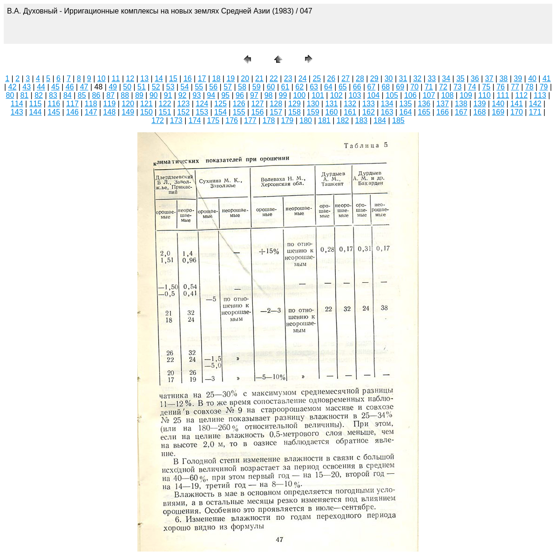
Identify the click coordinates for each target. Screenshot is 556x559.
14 (159, 78)
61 (285, 87)
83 (53, 95)
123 (183, 104)
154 (220, 112)
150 (146, 112)
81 (24, 95)
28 (360, 78)
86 (96, 95)
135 (406, 104)
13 (144, 78)
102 (336, 95)
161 (350, 112)
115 (35, 104)
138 (461, 104)
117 (72, 104)
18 (216, 78)
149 (128, 112)
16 (187, 78)
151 (165, 112)
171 (535, 112)
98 (268, 95)
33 (431, 78)
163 (387, 112)
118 (91, 104)
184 (379, 120)
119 (109, 104)
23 (288, 78)
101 (318, 95)
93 (197, 95)
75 (486, 87)
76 (500, 87)
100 (299, 95)
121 (146, 104)
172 (157, 120)
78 (529, 87)
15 (173, 78)
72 (443, 87)
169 (498, 112)
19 (230, 78)
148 (109, 112)
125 (220, 104)
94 (211, 95)
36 (475, 78)
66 (357, 87)
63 (314, 87)
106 (410, 95)
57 (228, 87)
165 (424, 112)
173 (176, 120)
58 (242, 87)
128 (276, 104)
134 (387, 104)
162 (368, 112)
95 (225, 95)
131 (331, 104)
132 (350, 104)
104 (373, 95)
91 (168, 95)
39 (518, 78)
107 (429, 95)
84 (67, 95)
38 (503, 78)
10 (101, 78)
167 (461, 112)
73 (458, 87)
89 (139, 95)
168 (480, 112)
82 (38, 95)
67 (371, 87)
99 (283, 95)
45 (55, 87)
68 (385, 87)
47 (84, 87)
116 (53, 104)
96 (240, 95)
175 (213, 120)
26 (331, 78)
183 (361, 120)
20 (245, 78)
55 (199, 87)
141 (516, 104)
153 (202, 112)
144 (35, 112)
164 (406, 112)
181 (324, 120)
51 (141, 87)
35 (460, 78)
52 (156, 87)
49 (112, 87)
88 (125, 95)
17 (202, 78)
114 (17, 104)
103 (355, 95)
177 (250, 120)
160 (331, 112)
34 (446, 78)
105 (392, 95)
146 (72, 112)
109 (466, 95)
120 (128, 104)
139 (480, 104)
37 (489, 78)
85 (82, 95)
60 (271, 87)
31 (403, 78)
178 (269, 120)
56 (213, 87)
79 (544, 87)
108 (447, 95)
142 (535, 104)
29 (374, 78)
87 (110, 95)
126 (239, 104)
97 (254, 95)
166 (442, 112)
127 (257, 104)
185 (398, 120)
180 (305, 120)
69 (400, 87)
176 (231, 120)
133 (368, 104)
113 (540, 95)
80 (10, 95)
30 (389, 78)
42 (12, 87)
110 (484, 95)
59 (256, 87)
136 (424, 104)
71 (429, 87)
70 (414, 87)
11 (116, 78)
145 (53, 112)
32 (417, 78)
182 (343, 120)
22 (274, 78)
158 (294, 112)
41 (546, 78)
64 (328, 87)
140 (498, 104)
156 (257, 112)
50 (127, 87)
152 (183, 112)
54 (185, 87)
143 (17, 112)
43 (26, 87)
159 (313, 112)
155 (239, 112)
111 (503, 95)
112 (521, 95)
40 (532, 78)
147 (91, 112)
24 (302, 78)
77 (515, 87)
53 (170, 87)
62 (299, 87)
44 (41, 87)
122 (165, 104)
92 (182, 95)
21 (259, 78)
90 (153, 95)
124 (202, 104)
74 (472, 87)
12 (130, 78)
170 (516, 112)
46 (70, 87)
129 (294, 104)
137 (442, 104)
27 (345, 78)
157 (276, 112)
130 (313, 104)
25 (316, 78)
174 (195, 120)
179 (287, 120)
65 (343, 87)
